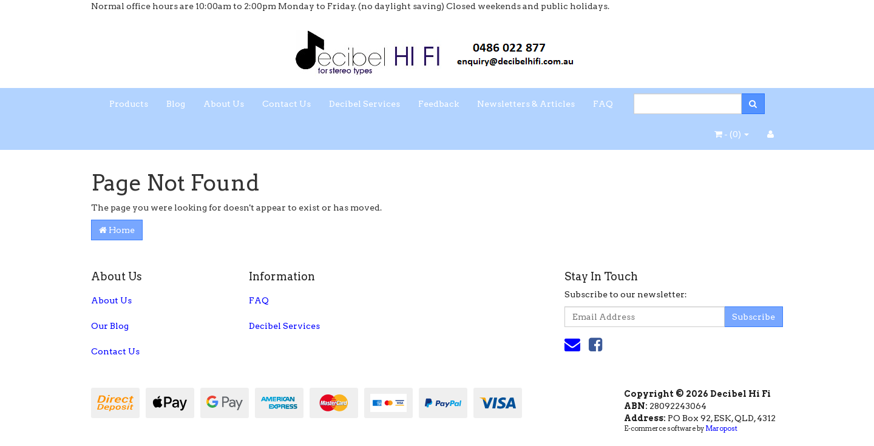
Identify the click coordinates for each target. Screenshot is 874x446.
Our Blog (110, 326)
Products (128, 104)
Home (117, 230)
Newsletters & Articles (526, 104)
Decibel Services (364, 104)
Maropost (721, 428)
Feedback (438, 104)
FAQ (603, 104)
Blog (175, 104)
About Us (223, 104)
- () (731, 134)
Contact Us (286, 104)
